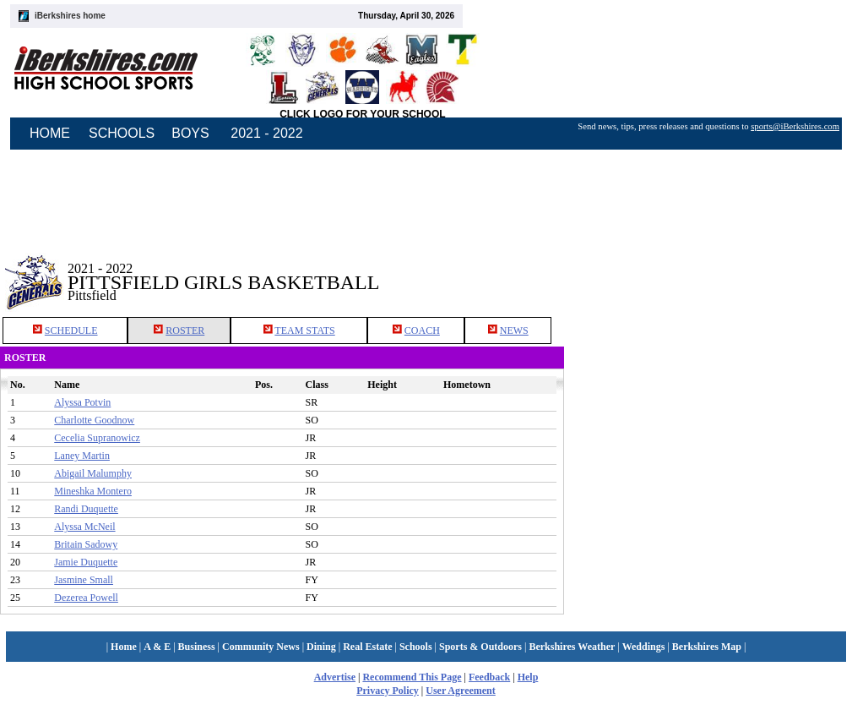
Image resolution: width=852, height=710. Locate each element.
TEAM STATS (304, 330)
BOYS (190, 133)
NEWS (514, 330)
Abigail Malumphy (93, 473)
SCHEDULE (71, 330)
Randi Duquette (86, 509)
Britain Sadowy (85, 544)
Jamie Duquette (85, 562)
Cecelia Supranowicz (97, 438)
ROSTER (185, 330)
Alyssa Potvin (82, 402)
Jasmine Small (83, 580)
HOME (50, 133)
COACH (422, 330)
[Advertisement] (708, 269)
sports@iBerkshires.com (795, 126)
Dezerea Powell (86, 598)
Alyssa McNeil (84, 526)
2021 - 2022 (266, 133)
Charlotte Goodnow (94, 420)
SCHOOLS (122, 133)
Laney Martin (82, 456)
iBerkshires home (70, 15)
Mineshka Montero (93, 491)
